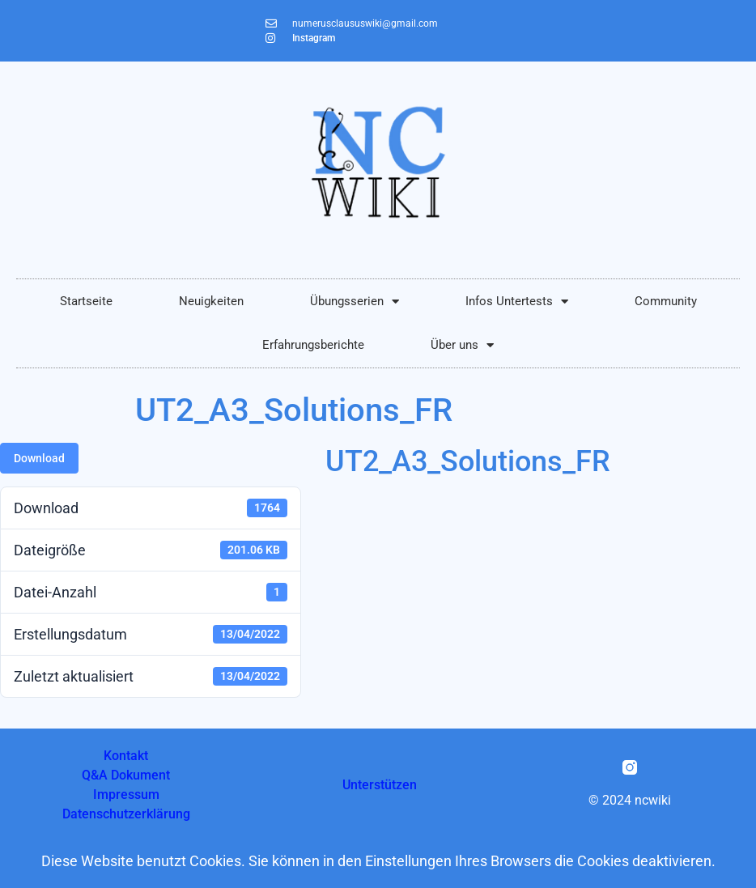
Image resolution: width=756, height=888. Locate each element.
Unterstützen (379, 784)
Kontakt (126, 755)
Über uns (462, 345)
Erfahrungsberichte (313, 345)
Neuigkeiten (211, 301)
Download (39, 458)
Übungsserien (354, 301)
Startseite (86, 301)
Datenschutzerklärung (126, 814)
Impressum (126, 794)
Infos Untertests (516, 301)
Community (666, 301)
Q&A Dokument (126, 775)
